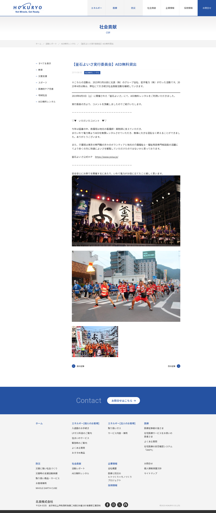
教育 (40, 69)
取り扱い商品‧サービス (48, 478)
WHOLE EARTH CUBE (46, 488)
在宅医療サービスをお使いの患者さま (158, 435)
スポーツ (42, 82)
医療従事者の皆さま (154, 428)
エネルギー (96, 7)
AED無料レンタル (47, 101)
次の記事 (174, 366)
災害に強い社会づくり (46, 468)
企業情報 (170, 7)
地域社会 (42, 95)
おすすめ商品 (78, 452)
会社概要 (112, 468)
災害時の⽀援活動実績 (46, 473)
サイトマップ (150, 473)
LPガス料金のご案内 (82, 433)
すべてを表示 (44, 63)
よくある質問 (78, 447)
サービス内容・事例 (118, 433)
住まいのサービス (80, 437)
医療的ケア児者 (45, 88)
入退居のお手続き (80, 428)
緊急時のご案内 (79, 442)
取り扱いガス (114, 428)
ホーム (39, 423)
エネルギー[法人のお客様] (121, 423)
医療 (115, 7)
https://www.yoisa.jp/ (106, 157)
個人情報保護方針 (152, 468)
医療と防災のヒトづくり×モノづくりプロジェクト (120, 477)
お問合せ (207, 7)
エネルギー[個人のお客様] (85, 423)
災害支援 (42, 76)
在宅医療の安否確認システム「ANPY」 (158, 448)
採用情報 (188, 7)
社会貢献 (151, 7)
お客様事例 (41, 483)
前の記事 (78, 366)
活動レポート (78, 468)
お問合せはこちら (123, 400)
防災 (133, 7)
